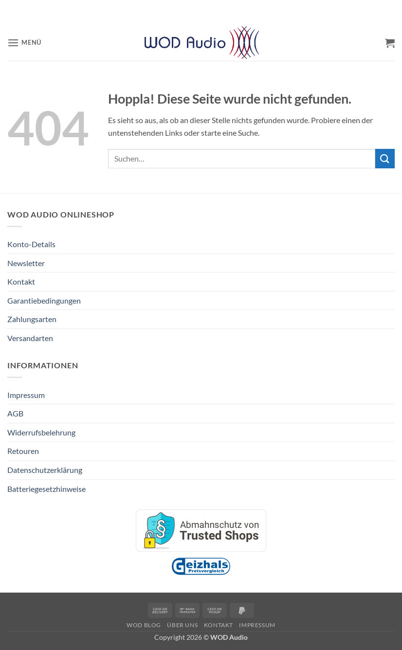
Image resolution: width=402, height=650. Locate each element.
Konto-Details (31, 244)
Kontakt (21, 281)
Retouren (23, 450)
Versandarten (30, 338)
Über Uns (182, 625)
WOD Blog (144, 625)
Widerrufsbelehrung (41, 432)
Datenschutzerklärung (44, 469)
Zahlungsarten (31, 319)
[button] (24, 42)
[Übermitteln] (385, 158)
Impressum (26, 394)
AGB (15, 413)
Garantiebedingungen (44, 300)
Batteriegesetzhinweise (46, 488)
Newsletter (26, 263)
